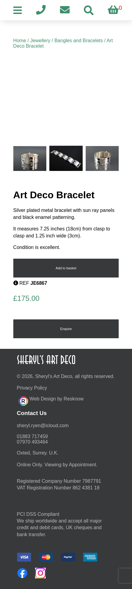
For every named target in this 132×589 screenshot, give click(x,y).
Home (19, 40)
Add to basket (66, 268)
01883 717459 (32, 436)
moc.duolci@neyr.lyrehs (43, 425)
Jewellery (40, 40)
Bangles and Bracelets (78, 40)
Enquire (66, 329)
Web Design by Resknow (51, 400)
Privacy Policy (32, 387)
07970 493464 (32, 441)
